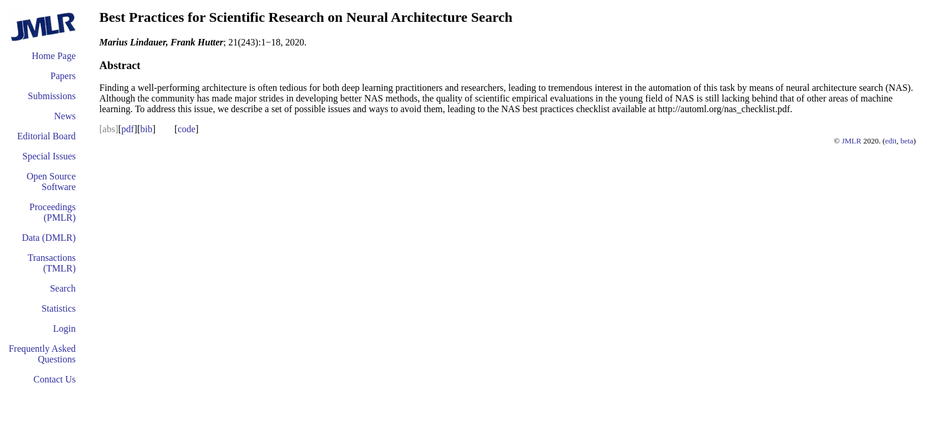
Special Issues (49, 156)
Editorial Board (46, 136)
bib (146, 129)
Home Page (54, 56)
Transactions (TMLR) (52, 263)
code (186, 129)
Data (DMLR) (49, 238)
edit (891, 140)
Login (64, 328)
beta (906, 140)
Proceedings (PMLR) (53, 212)
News (65, 116)
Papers (63, 76)
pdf (127, 129)
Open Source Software (51, 181)
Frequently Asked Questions (42, 354)
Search (63, 288)
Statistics (58, 308)
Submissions (52, 96)
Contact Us (54, 379)
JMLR (851, 140)
